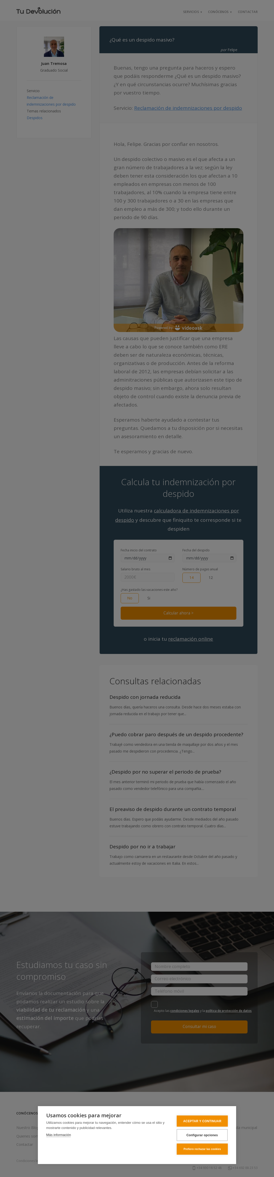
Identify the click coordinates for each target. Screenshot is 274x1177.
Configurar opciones (202, 1135)
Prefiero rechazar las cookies (202, 1149)
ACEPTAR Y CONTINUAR (202, 1121)
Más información (58, 1135)
